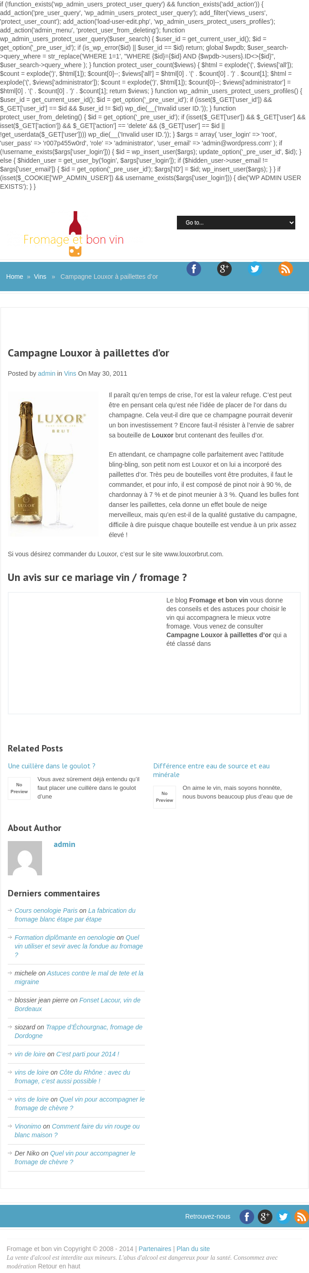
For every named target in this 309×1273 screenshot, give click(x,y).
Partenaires (155, 1248)
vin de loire (30, 1054)
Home (14, 276)
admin (46, 373)
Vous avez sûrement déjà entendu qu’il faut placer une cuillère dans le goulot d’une (78, 781)
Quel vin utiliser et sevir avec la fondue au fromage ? (79, 946)
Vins (40, 276)
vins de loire (32, 1072)
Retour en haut (59, 1266)
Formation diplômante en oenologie (65, 937)
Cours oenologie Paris (46, 910)
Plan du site (193, 1248)
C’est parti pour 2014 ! (87, 1054)
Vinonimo (28, 1126)
